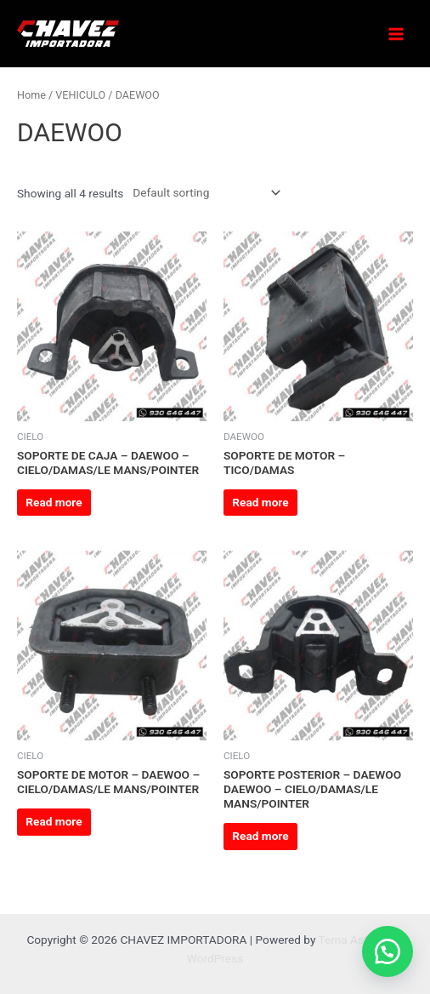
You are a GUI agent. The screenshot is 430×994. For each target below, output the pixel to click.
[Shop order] (203, 192)
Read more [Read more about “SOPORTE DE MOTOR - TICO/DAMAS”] (260, 502)
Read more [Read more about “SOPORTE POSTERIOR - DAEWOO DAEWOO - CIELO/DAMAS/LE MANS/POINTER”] (260, 836)
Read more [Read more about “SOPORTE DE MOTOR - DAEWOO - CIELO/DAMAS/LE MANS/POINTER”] (53, 821)
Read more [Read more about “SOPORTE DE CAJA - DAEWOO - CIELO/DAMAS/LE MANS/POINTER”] (53, 502)
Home (31, 95)
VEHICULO (80, 95)
